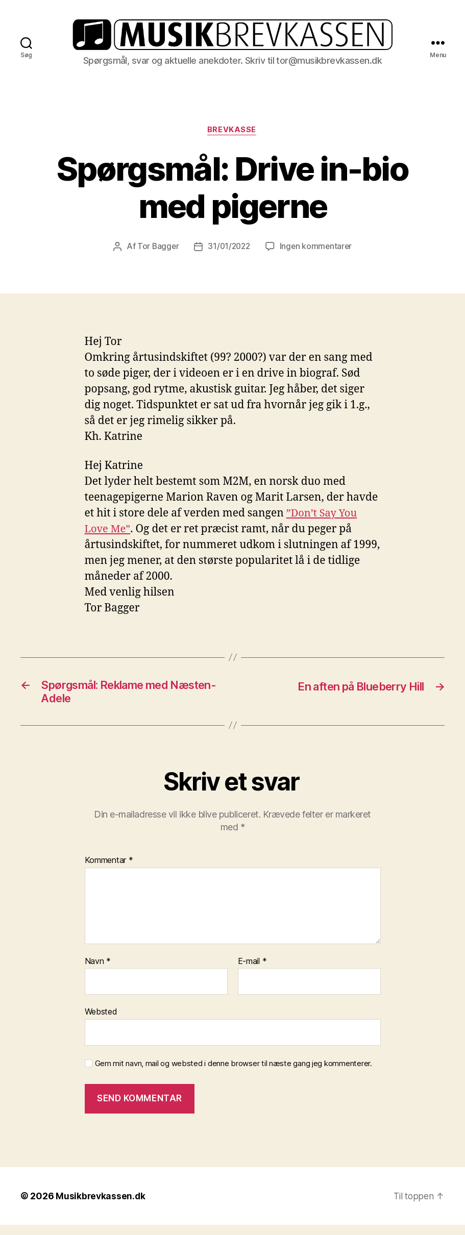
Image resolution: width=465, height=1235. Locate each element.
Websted (101, 1022)
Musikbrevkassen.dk (101, 1206)
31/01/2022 (228, 253)
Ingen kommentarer (317, 253)
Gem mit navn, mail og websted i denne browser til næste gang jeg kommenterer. (233, 1073)
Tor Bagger (156, 253)
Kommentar (109, 870)
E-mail (252, 971)
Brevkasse (232, 136)
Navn (98, 971)
